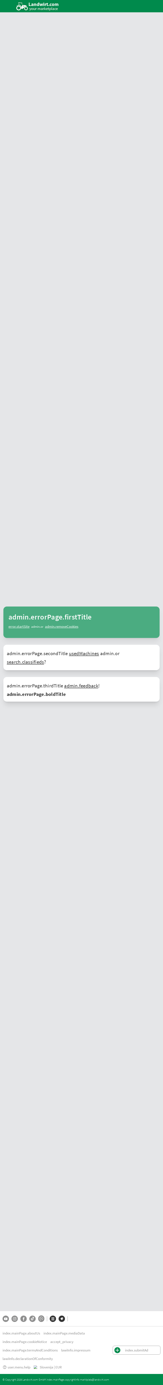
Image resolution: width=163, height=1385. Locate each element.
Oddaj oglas (10, 1205)
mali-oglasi (47, 84)
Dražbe (7, 1189)
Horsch (58, 932)
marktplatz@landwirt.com (17, 1379)
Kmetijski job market (16, 1254)
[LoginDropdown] (148, 6)
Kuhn (140, 927)
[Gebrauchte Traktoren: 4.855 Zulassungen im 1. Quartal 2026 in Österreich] (37, 637)
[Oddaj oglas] (132, 6)
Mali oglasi (10, 1179)
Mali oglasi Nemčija (16, 1293)
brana (35, 767)
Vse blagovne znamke (17, 1200)
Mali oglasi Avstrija (15, 1283)
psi (79, 867)
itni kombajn (67, 792)
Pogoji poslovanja (16, 1354)
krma (36, 859)
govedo (54, 867)
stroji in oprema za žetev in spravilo (132, 854)
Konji (6, 1244)
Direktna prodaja (14, 1259)
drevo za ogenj (54, 859)
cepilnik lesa (119, 762)
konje (64, 867)
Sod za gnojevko (95, 1189)
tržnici (21, 714)
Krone (149, 927)
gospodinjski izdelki (19, 859)
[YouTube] (6, 1331)
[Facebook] (23, 1331)
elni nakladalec (47, 803)
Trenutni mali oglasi (19, 401)
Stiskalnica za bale (97, 1179)
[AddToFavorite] (65, 117)
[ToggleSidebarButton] (8, 6)
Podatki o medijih (27, 1345)
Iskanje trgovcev (96, 84)
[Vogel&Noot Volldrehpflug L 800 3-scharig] (37, 161)
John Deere (73, 747)
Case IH (38, 927)
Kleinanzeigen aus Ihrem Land (27, 291)
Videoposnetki (123, 84)
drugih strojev (46, 886)
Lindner (27, 927)
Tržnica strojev (12, 1169)
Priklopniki (92, 1205)
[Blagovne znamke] (62, 1331)
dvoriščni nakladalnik (73, 797)
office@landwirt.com (61, 1098)
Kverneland (27, 932)
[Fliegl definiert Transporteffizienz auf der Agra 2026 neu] (107, 637)
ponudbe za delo (139, 867)
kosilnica (70, 752)
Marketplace (70, 84)
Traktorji (90, 1169)
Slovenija (9, 1308)
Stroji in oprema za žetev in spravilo (26, 1228)
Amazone (42, 932)
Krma (6, 1249)
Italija (152, 976)
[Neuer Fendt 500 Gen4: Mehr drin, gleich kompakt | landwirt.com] (37, 550)
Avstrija (8, 1278)
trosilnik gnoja (113, 787)
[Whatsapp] (41, 1331)
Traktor (7, 1223)
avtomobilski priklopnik (66, 772)
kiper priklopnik (39, 772)
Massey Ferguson (90, 927)
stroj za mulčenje (43, 777)
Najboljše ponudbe (19, 102)
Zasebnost (85, 1345)
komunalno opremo (19, 886)
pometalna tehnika (101, 797)
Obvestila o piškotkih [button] (59, 1345)
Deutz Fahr (128, 927)
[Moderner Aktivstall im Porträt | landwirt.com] (107, 550)
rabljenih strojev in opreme (64, 921)
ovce (72, 867)
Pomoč (10, 1362)
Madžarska (13, 981)
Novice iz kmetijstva (19, 592)
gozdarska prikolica (97, 762)
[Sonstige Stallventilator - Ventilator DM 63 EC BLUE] (107, 161)
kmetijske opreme (107, 881)
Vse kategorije (12, 1194)
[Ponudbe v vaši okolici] (56, 6)
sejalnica (62, 777)
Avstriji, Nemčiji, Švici (132, 976)
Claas (113, 747)
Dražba (144, 84)
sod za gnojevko (92, 787)
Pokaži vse (149, 102)
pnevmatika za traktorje (72, 782)
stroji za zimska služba (130, 797)
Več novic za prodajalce (143, 682)
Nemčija (8, 1288)
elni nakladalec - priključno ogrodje (84, 803)
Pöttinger (12, 932)
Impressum (40, 1354)
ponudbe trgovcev (21, 84)
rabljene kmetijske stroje (132, 704)
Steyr (143, 921)
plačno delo (31, 872)
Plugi (88, 1184)
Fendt (85, 747)
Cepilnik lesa (93, 1194)
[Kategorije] (53, 1331)
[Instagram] (14, 1331)
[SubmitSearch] (120, 6)
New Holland (99, 747)
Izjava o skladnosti (66, 1354)
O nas (7, 1345)
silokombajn (113, 792)
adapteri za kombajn (90, 792)
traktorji (101, 854)
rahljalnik (47, 767)
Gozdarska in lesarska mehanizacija (26, 1234)
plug (58, 767)
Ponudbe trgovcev (14, 1174)
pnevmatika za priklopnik (106, 782)
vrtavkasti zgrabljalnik (92, 752)
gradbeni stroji (85, 854)
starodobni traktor (130, 747)
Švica (6, 1298)
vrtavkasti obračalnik (122, 752)
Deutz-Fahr (92, 1259)
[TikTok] (32, 1331)
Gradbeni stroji (94, 1200)
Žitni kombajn (94, 1174)
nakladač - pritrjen (121, 803)
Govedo (8, 1239)
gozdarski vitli (73, 762)
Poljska (7, 1313)
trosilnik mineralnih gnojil (63, 787)
